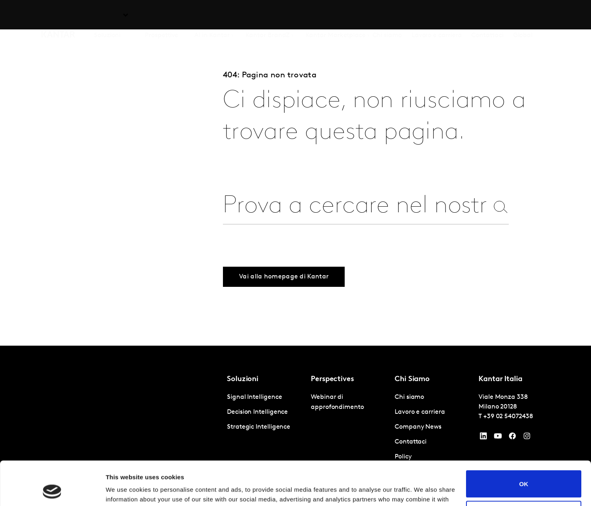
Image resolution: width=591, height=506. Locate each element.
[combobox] (355, 206)
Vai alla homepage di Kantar (284, 291)
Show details (124, 490)
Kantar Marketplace (336, 15)
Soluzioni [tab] (107, 15)
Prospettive (161, 15)
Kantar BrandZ (267, 15)
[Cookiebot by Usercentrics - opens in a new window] (52, 490)
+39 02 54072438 (508, 416)
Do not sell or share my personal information (524, 473)
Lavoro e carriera (437, 15)
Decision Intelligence (257, 412)
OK (524, 442)
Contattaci (487, 15)
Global (523, 15)
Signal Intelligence (254, 397)
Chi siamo (387, 15)
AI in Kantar (211, 15)
